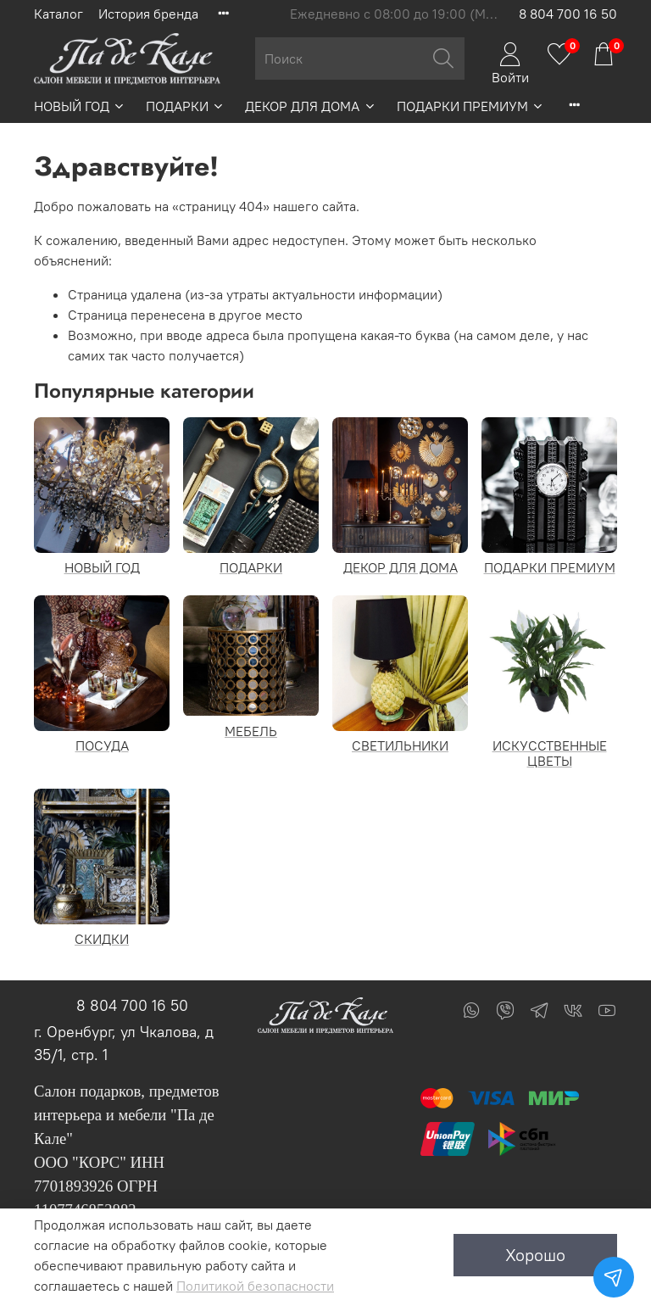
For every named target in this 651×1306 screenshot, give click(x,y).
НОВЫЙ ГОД (79, 106)
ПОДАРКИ (185, 106)
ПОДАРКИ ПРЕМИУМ (470, 106)
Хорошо (535, 1254)
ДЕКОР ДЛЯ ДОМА (310, 106)
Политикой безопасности (255, 1285)
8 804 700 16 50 (568, 13)
